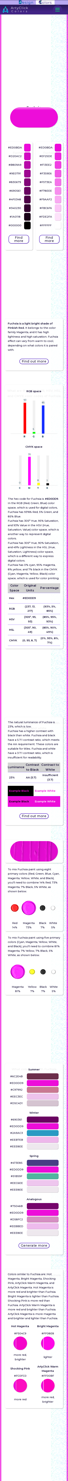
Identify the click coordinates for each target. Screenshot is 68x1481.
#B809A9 (15, 164)
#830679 (15, 182)
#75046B (16, 1206)
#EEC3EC (16, 1096)
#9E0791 (15, 173)
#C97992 (16, 1089)
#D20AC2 (15, 156)
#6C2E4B (16, 1076)
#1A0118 (15, 216)
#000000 (15, 225)
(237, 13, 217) (30, 609)
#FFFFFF (45, 225)
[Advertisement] (34, 278)
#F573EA (46, 182)
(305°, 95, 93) (30, 619)
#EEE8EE (16, 1146)
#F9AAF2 (45, 199)
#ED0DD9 (29, 598)
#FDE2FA (45, 216)
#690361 (16, 1119)
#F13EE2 (45, 164)
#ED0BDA (15, 147)
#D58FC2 (16, 1219)
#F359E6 (46, 173)
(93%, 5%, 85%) (50, 609)
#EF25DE (45, 156)
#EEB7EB (16, 1139)
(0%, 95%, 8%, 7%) (50, 640)
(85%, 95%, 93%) (50, 619)
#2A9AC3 (16, 1133)
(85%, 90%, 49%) (49, 630)
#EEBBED (16, 1226)
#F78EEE (45, 190)
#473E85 (16, 1162)
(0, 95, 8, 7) (29, 640)
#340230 (15, 208)
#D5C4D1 (16, 1103)
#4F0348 (15, 199)
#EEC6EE (16, 1183)
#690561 (15, 190)
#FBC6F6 (46, 208)
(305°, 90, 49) (30, 630)
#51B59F (16, 1176)
